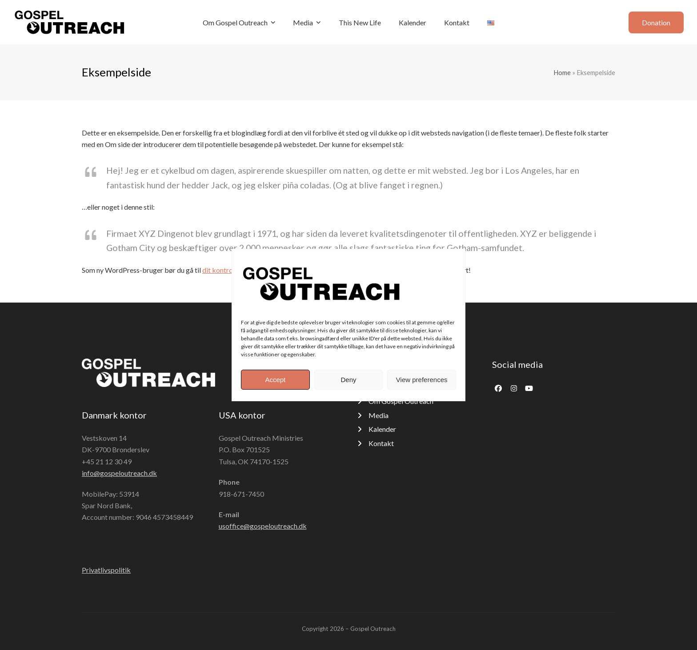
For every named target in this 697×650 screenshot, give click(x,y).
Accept (275, 379)
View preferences (422, 379)
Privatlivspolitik (106, 570)
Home (562, 72)
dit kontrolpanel (226, 270)
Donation (656, 22)
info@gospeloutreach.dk (119, 473)
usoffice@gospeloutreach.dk (263, 526)
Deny (348, 379)
